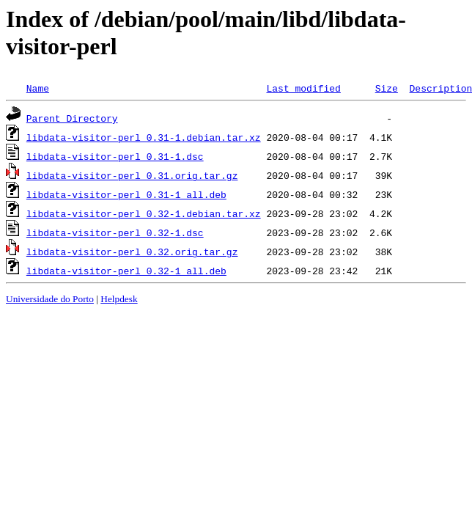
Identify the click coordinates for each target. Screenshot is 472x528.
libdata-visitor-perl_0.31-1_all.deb (126, 194)
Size (386, 88)
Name (37, 88)
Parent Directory (72, 118)
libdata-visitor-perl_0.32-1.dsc (115, 232)
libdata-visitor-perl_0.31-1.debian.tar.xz (143, 137)
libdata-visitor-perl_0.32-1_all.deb (126, 270)
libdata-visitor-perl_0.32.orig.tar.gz (132, 251)
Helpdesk (118, 298)
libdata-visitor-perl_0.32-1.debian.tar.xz (143, 213)
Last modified (303, 88)
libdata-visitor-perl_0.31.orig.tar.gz (132, 175)
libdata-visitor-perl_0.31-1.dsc (115, 156)
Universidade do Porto (50, 298)
